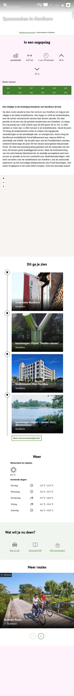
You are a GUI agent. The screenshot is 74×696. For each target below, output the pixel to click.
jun (65, 88)
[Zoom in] (3, 178)
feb (19, 88)
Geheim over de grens (27, 32)
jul (8, 92)
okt (42, 92)
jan (8, 88)
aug (19, 92)
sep (31, 92)
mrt (31, 88)
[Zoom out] (3, 182)
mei (54, 88)
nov (54, 92)
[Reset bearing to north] (3, 187)
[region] (37, 216)
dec (65, 92)
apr (42, 88)
